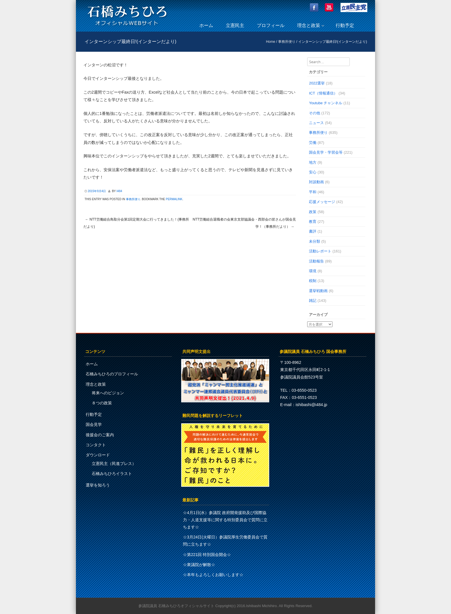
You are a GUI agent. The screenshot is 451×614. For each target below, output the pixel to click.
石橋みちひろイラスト (112, 473)
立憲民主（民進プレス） (114, 463)
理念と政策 (308, 25)
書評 (312, 231)
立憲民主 (235, 25)
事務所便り (286, 42)
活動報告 (316, 261)
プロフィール (270, 25)
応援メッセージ (322, 202)
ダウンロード (98, 455)
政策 (312, 212)
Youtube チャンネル (325, 103)
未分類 (314, 241)
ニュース (316, 123)
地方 (312, 162)
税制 (312, 281)
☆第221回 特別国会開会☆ (207, 554)
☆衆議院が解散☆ (199, 564)
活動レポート (320, 251)
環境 (312, 271)
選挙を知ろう (98, 485)
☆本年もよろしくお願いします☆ (213, 574)
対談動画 (316, 182)
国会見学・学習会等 (326, 152)
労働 (312, 142)
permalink (174, 199)
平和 (312, 192)
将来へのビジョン (108, 393)
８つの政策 (102, 403)
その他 (314, 113)
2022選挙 (317, 83)
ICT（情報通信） (323, 93)
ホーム (206, 25)
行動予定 (345, 25)
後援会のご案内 (100, 434)
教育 (312, 221)
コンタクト (96, 445)
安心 (312, 172)
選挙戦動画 (318, 291)
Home (270, 42)
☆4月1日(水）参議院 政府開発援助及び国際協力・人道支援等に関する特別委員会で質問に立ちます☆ (225, 519)
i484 (119, 191)
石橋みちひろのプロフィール (112, 374)
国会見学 (94, 424)
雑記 (312, 300)
